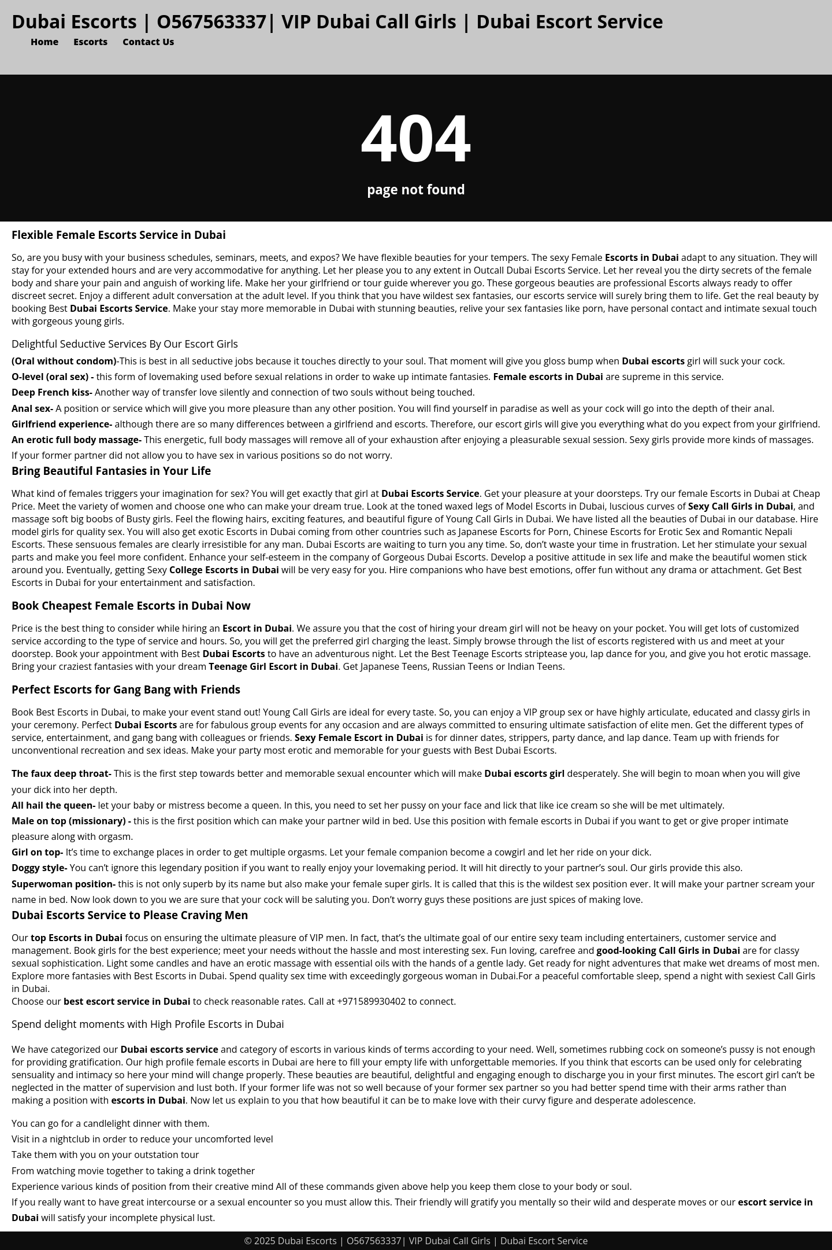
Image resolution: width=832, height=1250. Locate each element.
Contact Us (148, 41)
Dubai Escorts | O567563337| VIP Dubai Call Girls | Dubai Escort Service (337, 21)
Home (44, 41)
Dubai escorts (653, 361)
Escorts (90, 41)
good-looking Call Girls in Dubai (668, 950)
